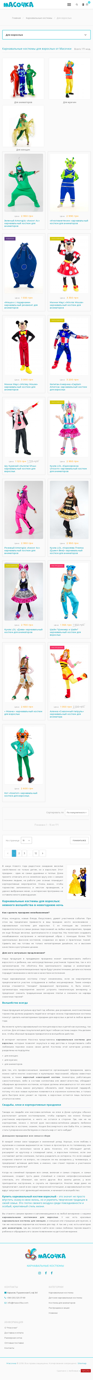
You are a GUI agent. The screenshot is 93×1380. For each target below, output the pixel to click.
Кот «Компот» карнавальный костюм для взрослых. (20, 794)
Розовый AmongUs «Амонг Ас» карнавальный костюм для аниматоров (22, 550)
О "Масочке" (10, 1327)
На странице (12, 840)
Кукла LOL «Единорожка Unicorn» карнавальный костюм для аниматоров (68, 469)
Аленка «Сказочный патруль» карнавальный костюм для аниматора (67, 714)
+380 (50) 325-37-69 (16, 1297)
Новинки (53, 1313)
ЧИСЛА (86, 1371)
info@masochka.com (18, 1303)
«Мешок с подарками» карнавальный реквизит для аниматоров (21, 305)
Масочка (11, 1363)
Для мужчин (69, 102)
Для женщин (23, 149)
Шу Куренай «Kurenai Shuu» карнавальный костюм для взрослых (20, 469)
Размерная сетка (13, 1338)
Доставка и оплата (13, 1333)
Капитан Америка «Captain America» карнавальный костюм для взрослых (68, 387)
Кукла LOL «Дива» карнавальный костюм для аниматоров (23, 631)
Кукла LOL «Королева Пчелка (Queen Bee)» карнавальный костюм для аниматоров (66, 550)
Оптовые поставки (14, 1343)
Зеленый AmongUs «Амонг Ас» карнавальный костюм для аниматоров (22, 223)
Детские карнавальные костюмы (65, 1297)
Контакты (9, 1348)
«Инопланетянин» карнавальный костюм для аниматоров (69, 222)
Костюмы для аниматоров (62, 1303)
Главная (16, 18)
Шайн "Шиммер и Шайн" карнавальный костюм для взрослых (65, 632)
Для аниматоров (23, 102)
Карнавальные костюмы (61, 1292)
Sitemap (82, 1363)
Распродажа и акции (59, 1308)
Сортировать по (55, 812)
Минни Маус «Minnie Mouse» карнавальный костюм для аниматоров (66, 305)
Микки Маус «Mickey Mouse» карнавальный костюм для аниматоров (21, 387)
